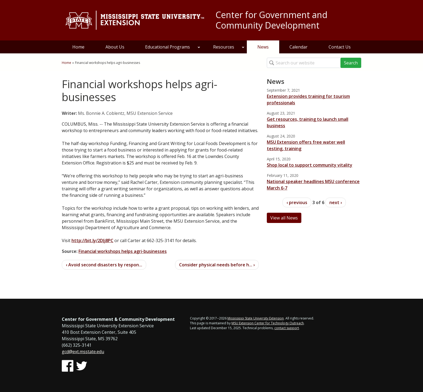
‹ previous (296, 202)
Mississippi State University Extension (255, 318)
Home (78, 47)
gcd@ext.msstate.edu (83, 352)
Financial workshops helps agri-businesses (123, 251)
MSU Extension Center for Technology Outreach (267, 323)
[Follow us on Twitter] (81, 366)
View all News (284, 218)
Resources (229, 47)
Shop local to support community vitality (309, 165)
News (263, 47)
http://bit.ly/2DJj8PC (92, 240)
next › (335, 202)
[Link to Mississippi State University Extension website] (135, 20)
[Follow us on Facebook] (67, 366)
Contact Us (340, 47)
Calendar (298, 47)
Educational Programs (172, 47)
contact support (286, 328)
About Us (114, 47)
